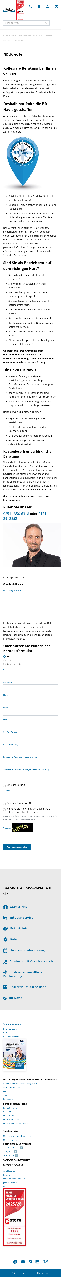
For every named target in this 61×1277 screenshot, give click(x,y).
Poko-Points (15, 928)
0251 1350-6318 (16, 513)
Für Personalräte (11, 1119)
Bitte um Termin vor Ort (20, 802)
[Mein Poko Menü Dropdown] (47, 6)
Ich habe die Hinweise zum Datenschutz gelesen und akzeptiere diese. (28, 810)
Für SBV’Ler (8, 1115)
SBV (5, 1095)
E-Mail (6, 707)
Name (6, 695)
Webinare (7, 1032)
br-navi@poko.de (12, 590)
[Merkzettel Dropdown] (39, 6)
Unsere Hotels (10, 1140)
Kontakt (6, 1174)
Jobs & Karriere (10, 1182)
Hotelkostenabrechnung (24, 950)
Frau (9, 660)
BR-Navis (12, 998)
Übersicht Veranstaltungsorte (17, 1136)
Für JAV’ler (8, 1111)
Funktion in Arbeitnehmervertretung (20, 756)
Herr (9, 656)
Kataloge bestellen (12, 1036)
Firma (6, 719)
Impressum (26, 1273)
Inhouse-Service (18, 917)
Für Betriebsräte (11, 1107)
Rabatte (12, 939)
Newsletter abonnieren (14, 1178)
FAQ (5, 1186)
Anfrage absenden (17, 846)
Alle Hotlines (9, 1170)
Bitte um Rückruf (16, 784)
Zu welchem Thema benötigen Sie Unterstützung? (26, 769)
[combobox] (26, 23)
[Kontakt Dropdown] (30, 6)
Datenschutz (43, 1273)
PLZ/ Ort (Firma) (10, 744)
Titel (5, 670)
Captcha (7, 827)
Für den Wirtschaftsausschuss (17, 1123)
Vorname (7, 682)
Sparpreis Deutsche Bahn (24, 987)
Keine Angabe (14, 664)
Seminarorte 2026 (11, 1087)
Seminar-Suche (10, 1028)
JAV (4, 1091)
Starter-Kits (15, 907)
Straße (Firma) (10, 732)
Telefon (6, 790)
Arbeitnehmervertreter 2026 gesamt (20, 1083)
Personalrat (8, 1099)
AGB (14, 1273)
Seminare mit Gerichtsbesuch (28, 961)
